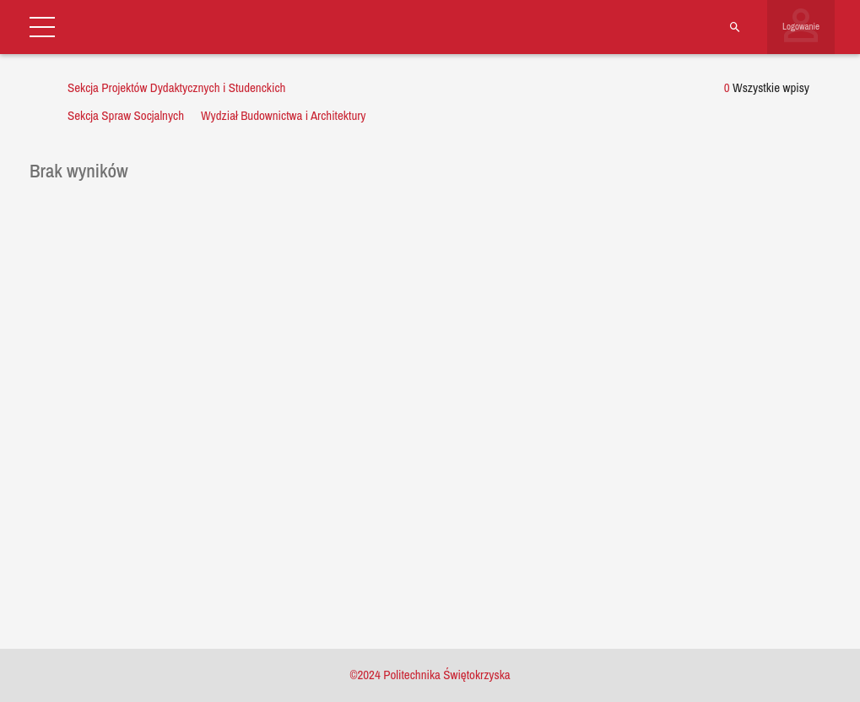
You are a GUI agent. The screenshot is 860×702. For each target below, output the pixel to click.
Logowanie (800, 26)
